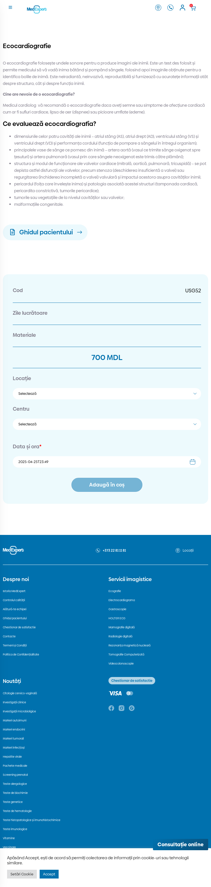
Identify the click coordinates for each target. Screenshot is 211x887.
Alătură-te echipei (14, 609)
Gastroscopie (117, 609)
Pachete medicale (15, 766)
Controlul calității (14, 600)
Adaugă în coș (107, 484)
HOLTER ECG (116, 618)
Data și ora (27, 446)
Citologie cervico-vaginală (20, 693)
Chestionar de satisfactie (19, 627)
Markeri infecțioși (14, 747)
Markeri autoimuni (14, 720)
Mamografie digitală (121, 627)
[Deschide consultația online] (180, 844)
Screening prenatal (15, 775)
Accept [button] (49, 874)
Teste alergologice (15, 784)
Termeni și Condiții (15, 645)
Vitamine (9, 838)
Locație (22, 378)
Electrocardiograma (121, 600)
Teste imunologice (15, 829)
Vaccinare (9, 847)
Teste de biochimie (15, 793)
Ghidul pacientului (15, 618)
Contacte (9, 636)
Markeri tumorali (13, 738)
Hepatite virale (12, 757)
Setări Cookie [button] (21, 874)
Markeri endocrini (14, 729)
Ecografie (114, 591)
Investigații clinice (14, 702)
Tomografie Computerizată (126, 654)
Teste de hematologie (17, 811)
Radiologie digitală (120, 636)
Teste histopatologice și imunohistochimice (31, 820)
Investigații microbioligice (19, 711)
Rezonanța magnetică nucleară (129, 645)
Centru (21, 408)
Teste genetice (13, 802)
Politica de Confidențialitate (21, 654)
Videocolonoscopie (121, 663)
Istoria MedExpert (14, 591)
